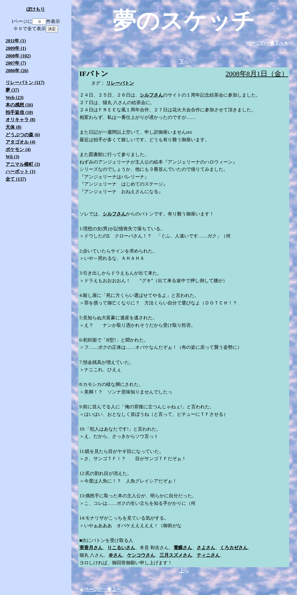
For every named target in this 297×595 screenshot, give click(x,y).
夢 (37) (12, 90)
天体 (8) (13, 127)
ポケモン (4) (18, 149)
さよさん (206, 547)
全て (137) (16, 179)
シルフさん (151, 94)
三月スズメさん (176, 555)
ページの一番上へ (102, 589)
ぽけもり (35, 9)
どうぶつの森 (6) (23, 134)
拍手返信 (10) (19, 112)
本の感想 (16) (19, 104)
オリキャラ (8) (20, 119)
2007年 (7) (16, 63)
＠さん (115, 555)
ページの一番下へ (265, 43)
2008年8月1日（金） (257, 73)
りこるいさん (121, 547)
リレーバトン (120, 83)
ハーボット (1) (20, 171)
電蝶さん (182, 547)
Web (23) (14, 97)
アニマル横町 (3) (23, 164)
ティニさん (208, 555)
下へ (184, 61)
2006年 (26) (17, 70)
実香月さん (91, 547)
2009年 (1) (16, 48)
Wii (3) (12, 156)
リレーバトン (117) (25, 82)
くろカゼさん (234, 547)
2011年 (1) (16, 40)
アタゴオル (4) (20, 141)
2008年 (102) (18, 55)
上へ (184, 570)
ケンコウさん (141, 555)
